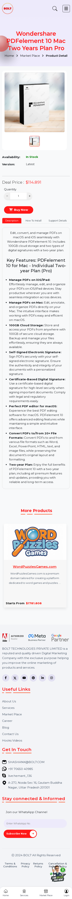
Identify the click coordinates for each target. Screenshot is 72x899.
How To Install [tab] (33, 220)
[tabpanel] (36, 358)
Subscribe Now (21, 833)
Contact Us (10, 734)
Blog (5, 727)
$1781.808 (34, 603)
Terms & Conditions (10, 865)
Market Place (32, 55)
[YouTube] (24, 678)
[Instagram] (51, 678)
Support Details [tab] (58, 220)
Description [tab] (11, 220)
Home (11, 55)
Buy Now (21, 210)
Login (66, 893)
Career (7, 720)
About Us (9, 701)
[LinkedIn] (42, 678)
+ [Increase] (30, 196)
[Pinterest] (33, 678)
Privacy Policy (25, 865)
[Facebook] (5, 678)
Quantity (10, 189)
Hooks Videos (12, 740)
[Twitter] (15, 678)
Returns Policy (38, 865)
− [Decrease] (7, 196)
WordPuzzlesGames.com (34, 567)
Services (8, 707)
